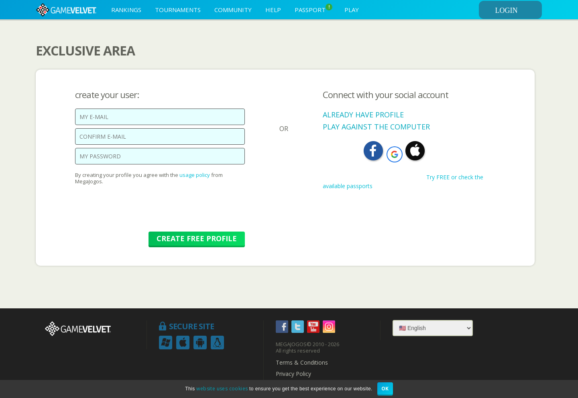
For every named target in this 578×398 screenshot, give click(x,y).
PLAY (351, 10)
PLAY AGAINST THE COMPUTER (376, 126)
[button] (395, 154)
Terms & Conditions (302, 362)
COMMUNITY (233, 10)
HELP (273, 10)
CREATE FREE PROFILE (197, 238)
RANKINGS (126, 10)
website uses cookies (222, 388)
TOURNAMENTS (178, 10)
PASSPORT (313, 9)
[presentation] (136, 212)
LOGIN (517, 10)
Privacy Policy (293, 373)
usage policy (194, 174)
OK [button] (385, 388)
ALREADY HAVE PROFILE (363, 114)
